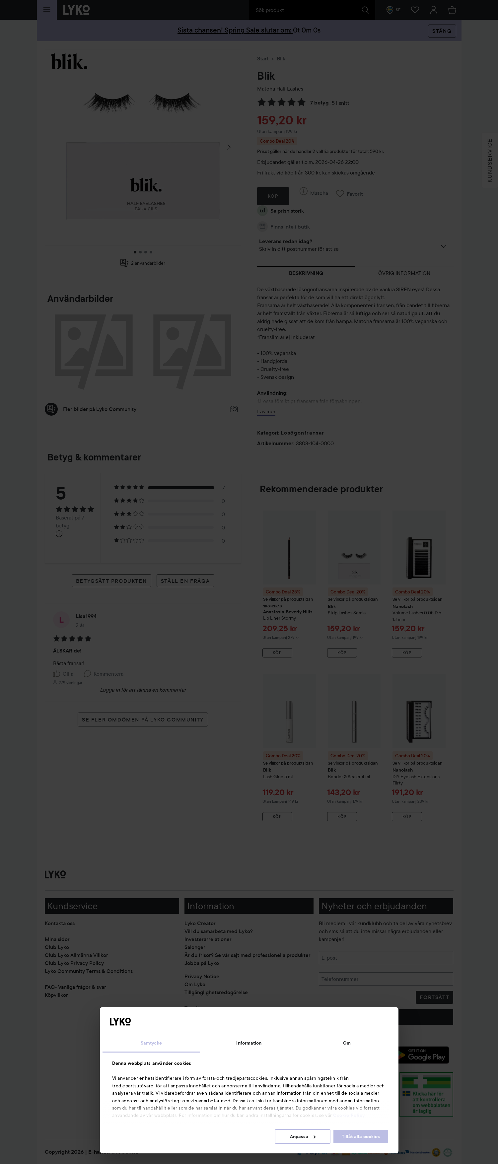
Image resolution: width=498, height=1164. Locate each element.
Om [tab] (347, 1043)
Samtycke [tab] (151, 1043)
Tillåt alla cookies (361, 1136)
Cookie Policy (349, 1115)
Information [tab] (248, 1043)
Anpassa (303, 1136)
